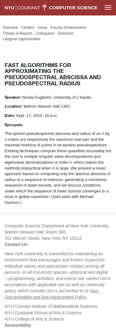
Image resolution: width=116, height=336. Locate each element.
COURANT (28, 7)
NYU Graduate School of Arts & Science (43, 312)
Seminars (65, 33)
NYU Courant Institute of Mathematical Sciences (51, 306)
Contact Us (16, 244)
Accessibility (18, 325)
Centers (27, 27)
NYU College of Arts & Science (34, 319)
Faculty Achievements (68, 27)
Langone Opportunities (21, 39)
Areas (42, 27)
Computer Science (73, 7)
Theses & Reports (17, 33)
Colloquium (45, 33)
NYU (10, 7)
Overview (10, 27)
